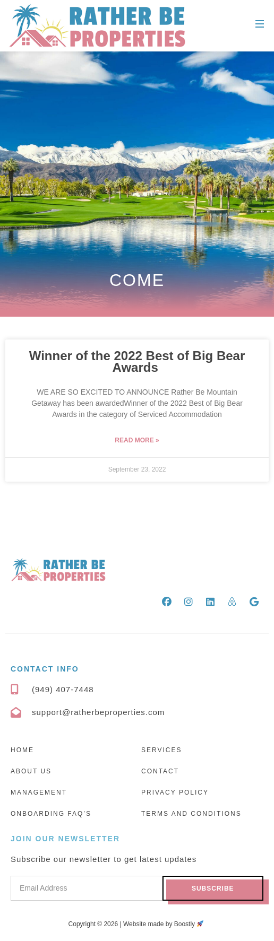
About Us (31, 771)
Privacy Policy (175, 792)
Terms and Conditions (191, 813)
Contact (160, 771)
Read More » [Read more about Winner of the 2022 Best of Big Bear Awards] (137, 440)
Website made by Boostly (163, 924)
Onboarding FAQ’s (51, 813)
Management (39, 792)
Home (22, 750)
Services (161, 750)
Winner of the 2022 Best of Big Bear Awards (137, 361)
